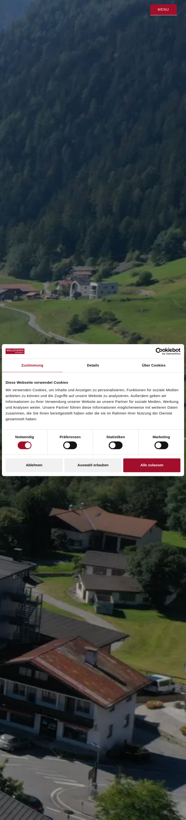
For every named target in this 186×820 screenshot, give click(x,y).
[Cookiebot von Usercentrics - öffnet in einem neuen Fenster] (159, 351)
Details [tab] (93, 365)
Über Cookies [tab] (154, 365)
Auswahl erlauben (93, 465)
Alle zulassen (151, 465)
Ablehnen (34, 465)
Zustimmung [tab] (32, 365)
